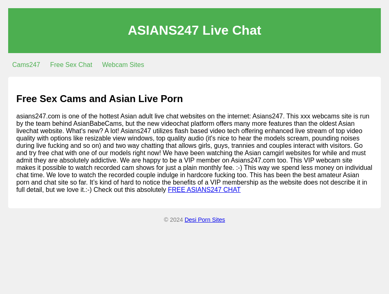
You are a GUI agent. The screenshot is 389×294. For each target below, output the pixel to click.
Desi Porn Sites (205, 219)
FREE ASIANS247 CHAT (204, 189)
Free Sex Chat (71, 64)
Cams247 (26, 64)
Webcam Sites (123, 64)
